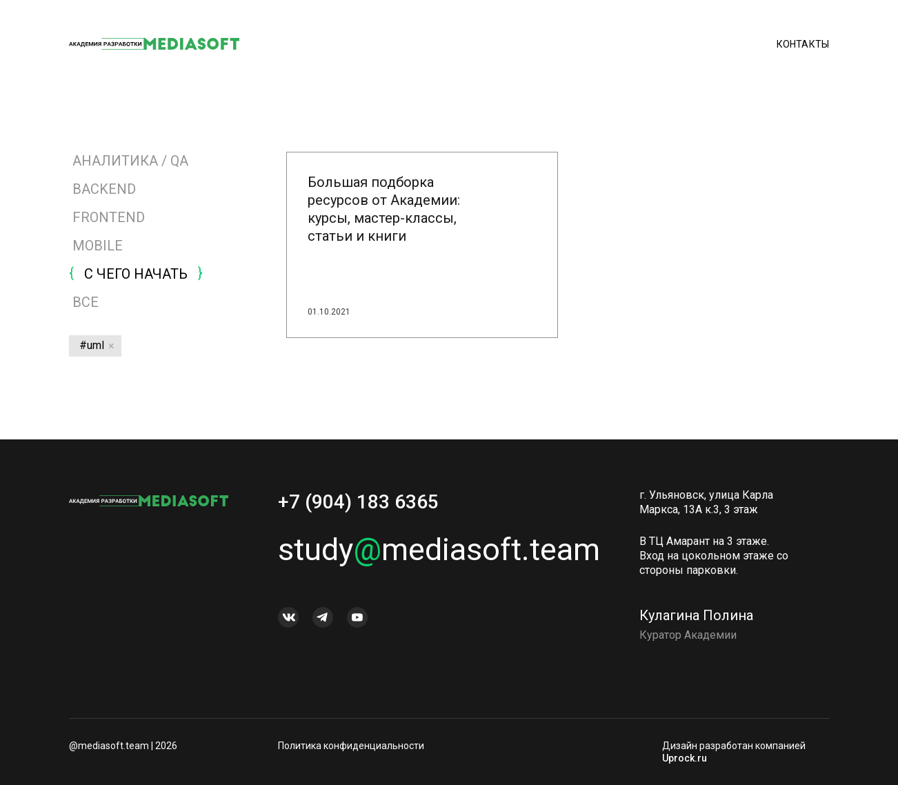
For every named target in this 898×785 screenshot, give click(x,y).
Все (84, 302)
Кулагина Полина (696, 619)
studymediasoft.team (425, 553)
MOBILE (97, 245)
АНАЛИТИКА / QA (130, 160)
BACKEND (104, 189)
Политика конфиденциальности (351, 745)
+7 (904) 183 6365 (358, 506)
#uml (91, 345)
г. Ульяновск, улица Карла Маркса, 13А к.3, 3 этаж (706, 506)
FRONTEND (108, 217)
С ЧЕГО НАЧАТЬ (136, 274)
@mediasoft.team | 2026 (123, 745)
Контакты (803, 44)
